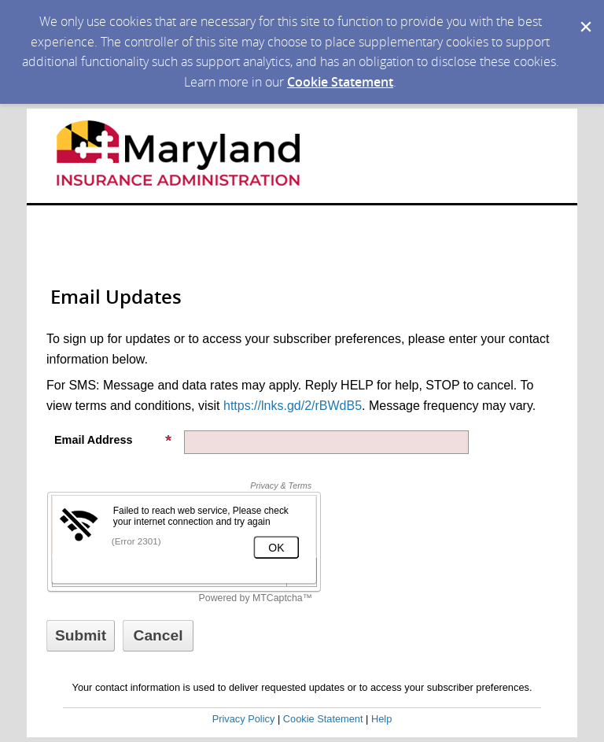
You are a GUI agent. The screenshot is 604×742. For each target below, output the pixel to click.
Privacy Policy (243, 719)
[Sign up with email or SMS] (80, 636)
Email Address (113, 440)
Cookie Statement (340, 81)
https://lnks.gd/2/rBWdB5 (292, 405)
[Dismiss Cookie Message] (584, 15)
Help (381, 719)
